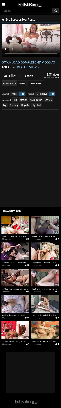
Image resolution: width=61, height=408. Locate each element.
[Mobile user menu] (3, 3)
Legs (5, 105)
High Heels (36, 105)
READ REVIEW (27, 67)
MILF (15, 99)
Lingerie (25, 105)
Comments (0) (35, 83)
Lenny (52, 77)
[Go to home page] (36, 4)
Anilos (14, 93)
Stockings (14, 105)
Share (22, 83)
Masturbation (36, 99)
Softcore (48, 99)
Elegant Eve (42, 93)
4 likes (12, 75)
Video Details (9, 83)
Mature (23, 99)
